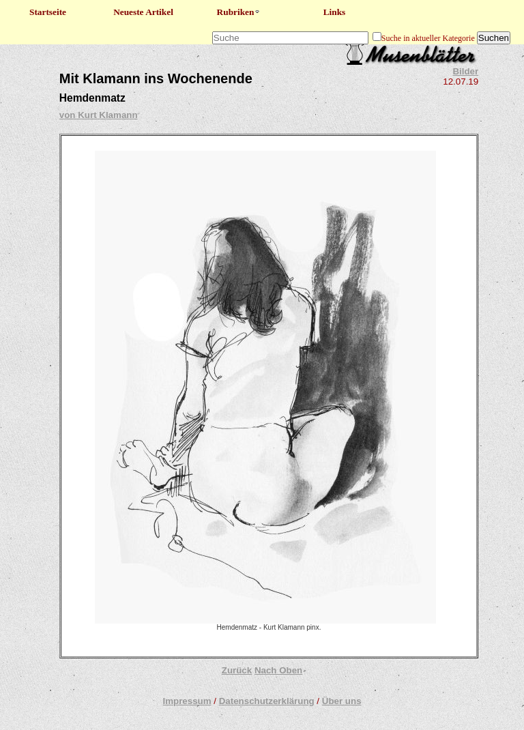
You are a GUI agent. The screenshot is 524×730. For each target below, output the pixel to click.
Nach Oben (278, 670)
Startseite (47, 12)
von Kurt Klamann (98, 115)
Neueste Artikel (143, 12)
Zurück (237, 670)
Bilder (465, 71)
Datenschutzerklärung (267, 701)
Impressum (186, 701)
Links (334, 12)
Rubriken (239, 12)
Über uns (342, 701)
